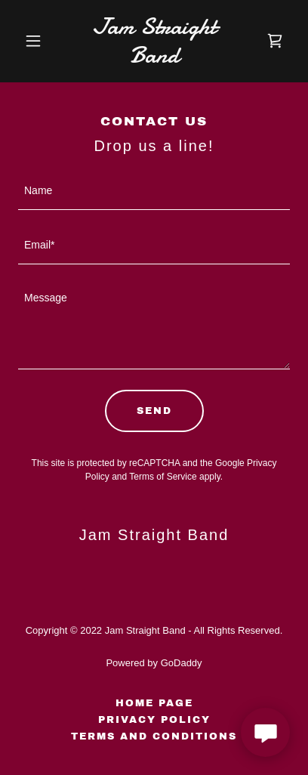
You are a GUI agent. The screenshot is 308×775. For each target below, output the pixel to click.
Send (154, 411)
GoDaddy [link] (181, 662)
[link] (154, 59)
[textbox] (154, 192)
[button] (38, 41)
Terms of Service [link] (162, 476)
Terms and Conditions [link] (154, 736)
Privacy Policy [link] (154, 720)
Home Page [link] (154, 703)
